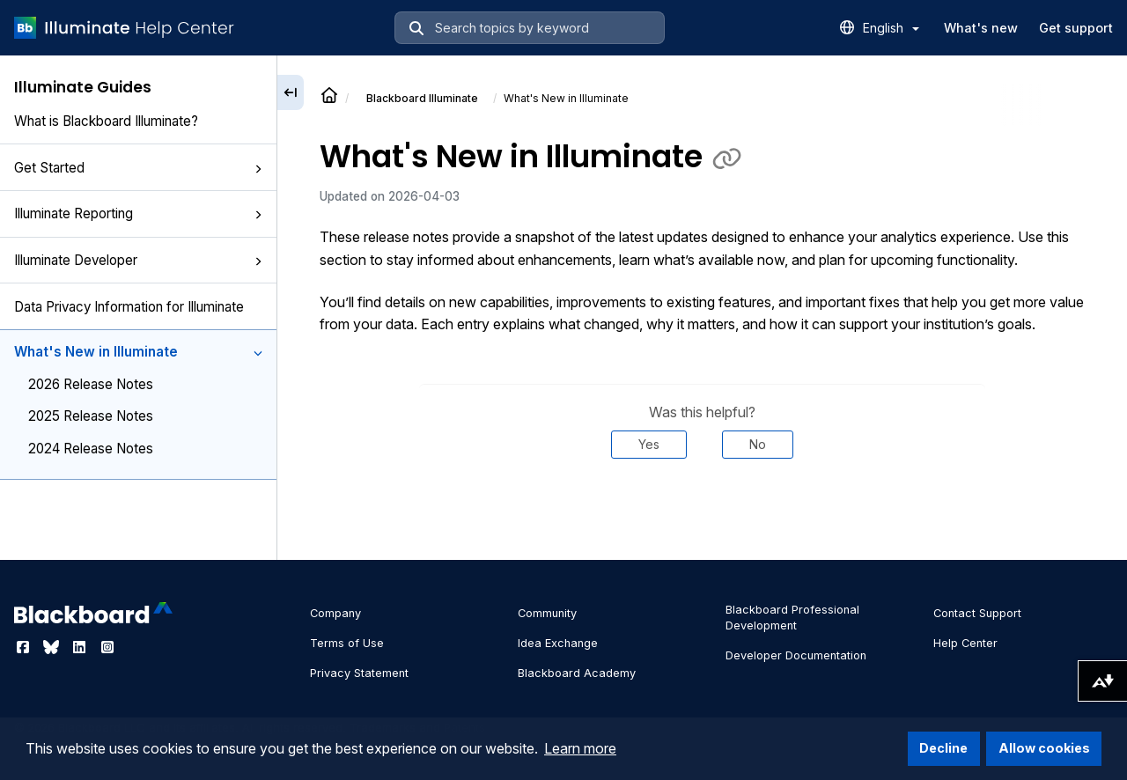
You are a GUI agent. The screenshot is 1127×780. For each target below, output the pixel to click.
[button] (258, 169)
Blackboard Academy (577, 673)
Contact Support (977, 613)
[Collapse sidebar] (290, 92)
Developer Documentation (796, 655)
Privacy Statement (359, 673)
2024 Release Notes (90, 448)
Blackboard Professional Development (792, 617)
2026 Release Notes (90, 384)
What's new (981, 27)
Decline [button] (943, 747)
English (891, 27)
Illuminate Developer (138, 260)
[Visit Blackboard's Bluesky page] (52, 647)
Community (547, 613)
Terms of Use (347, 643)
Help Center (965, 643)
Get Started (138, 167)
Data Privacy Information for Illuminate (129, 306)
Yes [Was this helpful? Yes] (648, 444)
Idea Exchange (558, 643)
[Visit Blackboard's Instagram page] (107, 647)
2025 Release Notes (90, 416)
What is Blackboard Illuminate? (106, 121)
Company (335, 613)
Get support (1076, 27)
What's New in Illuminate (138, 351)
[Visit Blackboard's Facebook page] (24, 647)
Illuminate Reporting (138, 213)
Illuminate (422, 98)
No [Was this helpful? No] (757, 444)
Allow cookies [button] (1044, 747)
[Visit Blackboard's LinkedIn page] (81, 647)
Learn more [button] (580, 748)
